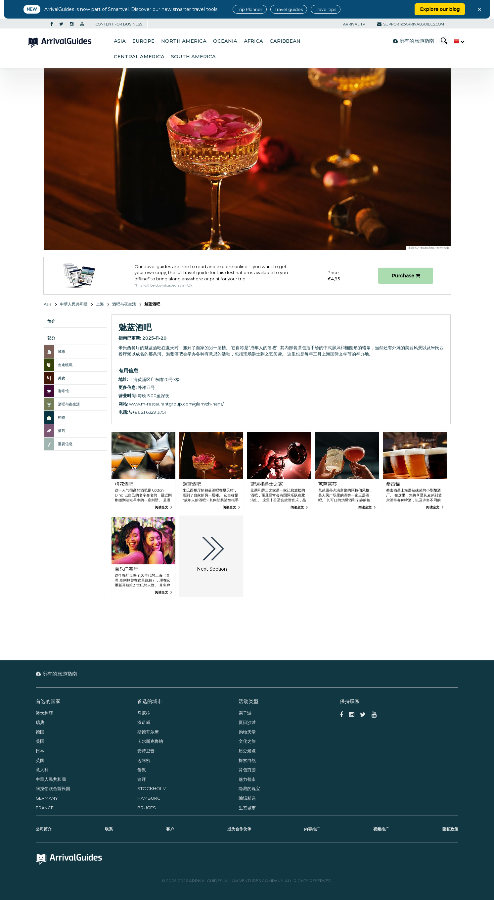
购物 (61, 417)
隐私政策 (450, 829)
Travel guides (289, 9)
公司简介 (44, 829)
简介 (51, 321)
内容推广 (312, 829)
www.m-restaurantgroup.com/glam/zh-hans (175, 403)
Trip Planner (249, 9)
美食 (61, 378)
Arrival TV (354, 24)
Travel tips (325, 9)
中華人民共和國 (74, 304)
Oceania (225, 41)
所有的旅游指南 (413, 41)
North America (183, 41)
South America (193, 57)
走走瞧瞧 (65, 364)
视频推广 (381, 829)
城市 (61, 351)
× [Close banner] (479, 9)
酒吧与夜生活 (124, 304)
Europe (143, 41)
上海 (100, 304)
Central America (139, 57)
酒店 (61, 430)
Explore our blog (440, 9)
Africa (253, 41)
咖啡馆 (63, 391)
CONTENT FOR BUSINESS (119, 24)
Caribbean (285, 41)
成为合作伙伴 (239, 829)
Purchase (405, 276)
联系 (109, 829)
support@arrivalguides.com (410, 24)
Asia (120, 41)
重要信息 (65, 444)
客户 (170, 829)
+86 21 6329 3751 (147, 412)
